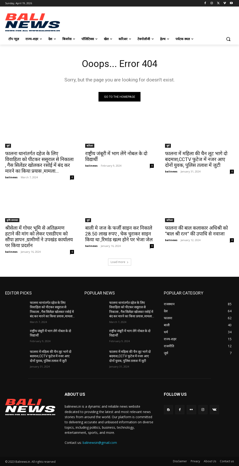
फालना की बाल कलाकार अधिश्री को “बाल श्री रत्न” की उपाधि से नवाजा (196, 231)
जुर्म (8, 145)
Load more (120, 262)
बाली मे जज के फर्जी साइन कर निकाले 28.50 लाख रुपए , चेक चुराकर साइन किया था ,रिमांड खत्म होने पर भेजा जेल (119, 233)
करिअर (90, 145)
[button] (228, 39)
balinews (11, 177)
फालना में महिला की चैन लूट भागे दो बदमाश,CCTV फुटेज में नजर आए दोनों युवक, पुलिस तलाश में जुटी (196, 159)
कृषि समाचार (12, 220)
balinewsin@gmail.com (100, 442)
